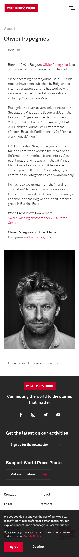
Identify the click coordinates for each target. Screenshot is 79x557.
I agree (13, 546)
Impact (45, 494)
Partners (46, 504)
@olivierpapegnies (37, 237)
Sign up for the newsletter (29, 444)
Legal (8, 504)
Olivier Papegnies (55, 64)
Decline (38, 546)
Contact (10, 494)
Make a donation (22, 474)
